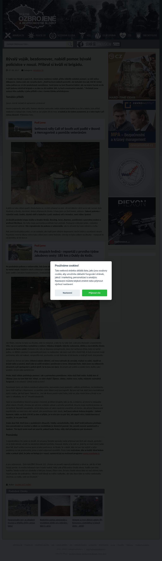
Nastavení (67, 293)
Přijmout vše (94, 293)
